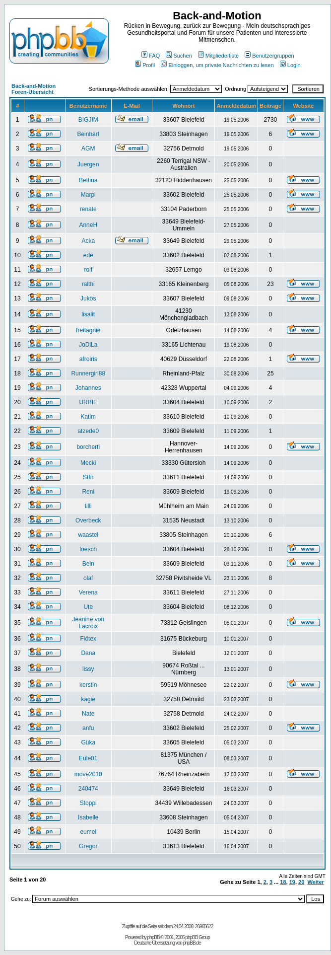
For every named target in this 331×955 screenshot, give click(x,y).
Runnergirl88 (88, 373)
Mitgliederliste (218, 56)
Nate (88, 713)
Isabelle (88, 817)
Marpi (88, 194)
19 (292, 882)
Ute (88, 606)
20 (301, 882)
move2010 (88, 774)
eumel (88, 831)
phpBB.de (192, 943)
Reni (88, 491)
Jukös (88, 298)
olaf (88, 578)
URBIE (88, 402)
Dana (88, 653)
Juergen (88, 164)
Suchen (179, 56)
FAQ (150, 56)
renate (88, 209)
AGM (88, 148)
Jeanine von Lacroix (88, 623)
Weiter (315, 882)
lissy (88, 668)
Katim (88, 416)
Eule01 (88, 758)
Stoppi (88, 803)
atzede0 (88, 431)
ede (88, 255)
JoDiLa (88, 344)
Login (290, 65)
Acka (88, 240)
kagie (88, 699)
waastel (88, 534)
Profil (145, 65)
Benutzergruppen (269, 56)
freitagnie (88, 330)
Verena (88, 592)
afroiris (88, 359)
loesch (88, 549)
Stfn (88, 477)
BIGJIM (88, 119)
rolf (88, 269)
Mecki (88, 462)
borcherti (88, 446)
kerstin (88, 684)
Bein (88, 563)
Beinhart (88, 134)
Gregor (88, 846)
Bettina (88, 180)
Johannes (88, 387)
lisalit (88, 314)
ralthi (88, 284)
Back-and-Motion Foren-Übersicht (33, 89)
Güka (88, 742)
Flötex (88, 638)
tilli (88, 506)
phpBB (153, 937)
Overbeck (88, 520)
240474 (88, 788)
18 (283, 882)
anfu (88, 728)
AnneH (88, 224)
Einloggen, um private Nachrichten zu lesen (217, 65)
